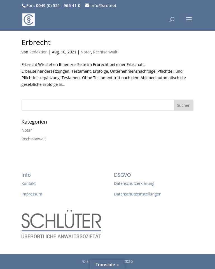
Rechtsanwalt (105, 52)
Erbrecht (36, 42)
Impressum (32, 194)
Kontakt (29, 183)
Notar (86, 52)
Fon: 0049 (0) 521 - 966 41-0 (53, 5)
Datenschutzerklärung (134, 183)
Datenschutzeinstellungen (137, 194)
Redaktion (38, 52)
